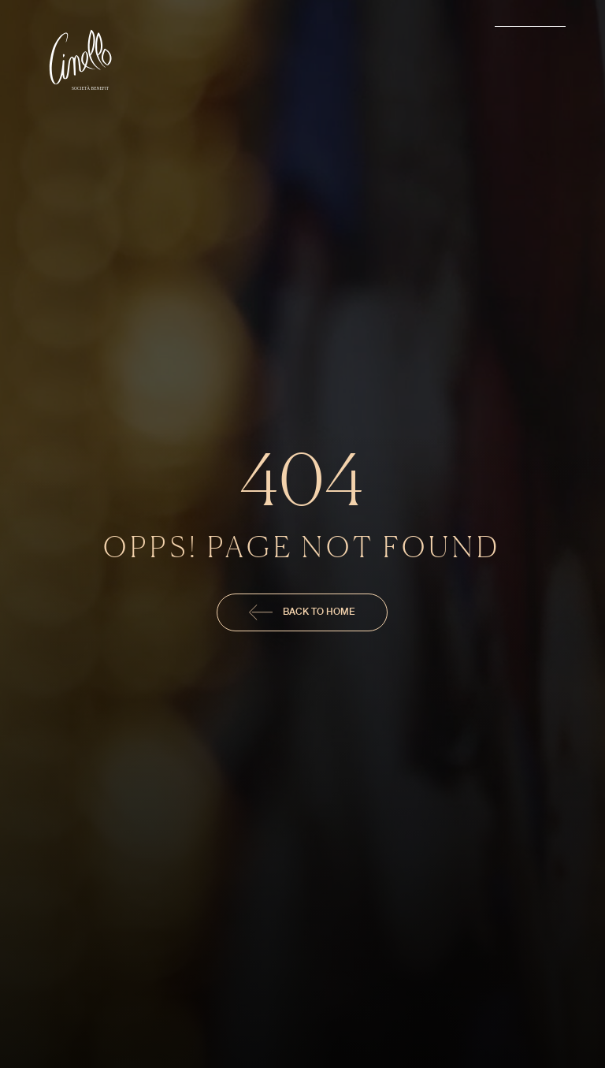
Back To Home (302, 612)
